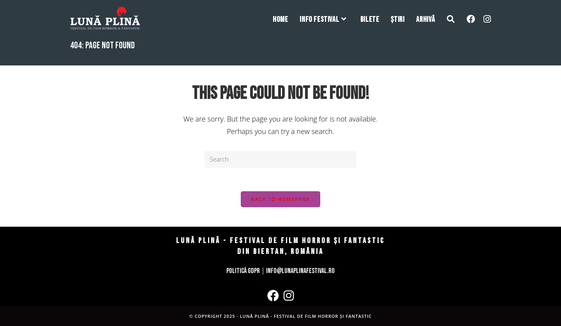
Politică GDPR (243, 271)
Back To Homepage (280, 199)
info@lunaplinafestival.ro (300, 271)
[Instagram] (289, 295)
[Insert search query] (280, 159)
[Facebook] (273, 295)
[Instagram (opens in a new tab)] (487, 18)
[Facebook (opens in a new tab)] (471, 18)
